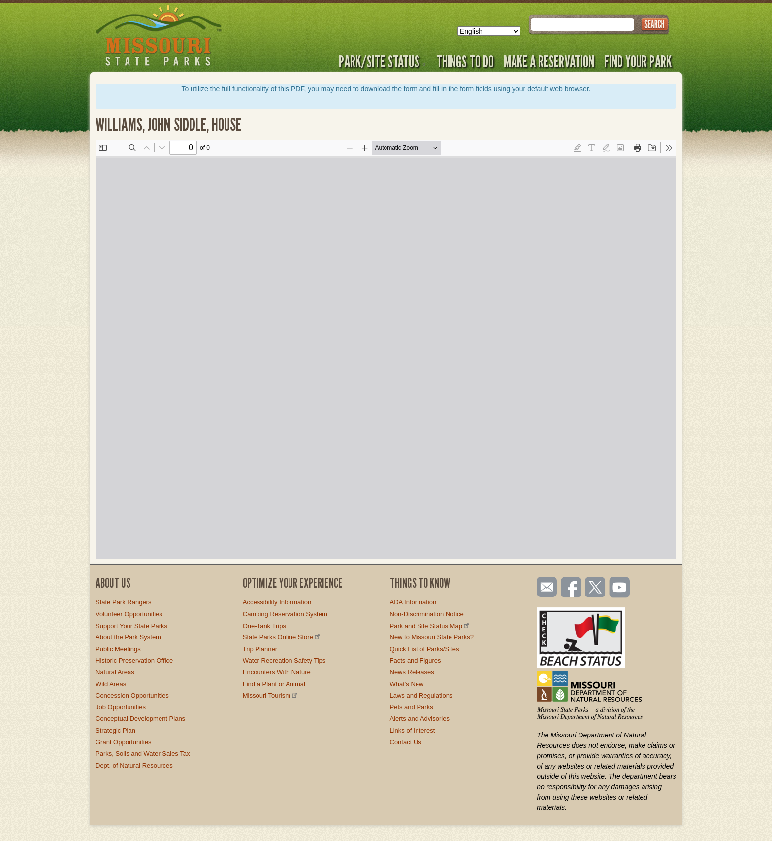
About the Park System (128, 637)
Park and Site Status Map (430, 626)
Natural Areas (115, 672)
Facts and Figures (415, 660)
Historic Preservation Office (134, 660)
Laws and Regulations (421, 695)
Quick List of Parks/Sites (424, 649)
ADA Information (413, 602)
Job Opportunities (121, 707)
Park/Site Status (382, 61)
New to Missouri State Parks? (432, 637)
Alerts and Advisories (420, 718)
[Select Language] (488, 31)
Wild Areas (111, 684)
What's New (407, 684)
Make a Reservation (549, 61)
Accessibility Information (277, 602)
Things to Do (465, 61)
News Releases (412, 672)
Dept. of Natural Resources (134, 765)
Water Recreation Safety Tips (284, 660)
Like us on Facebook (571, 588)
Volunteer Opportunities (129, 614)
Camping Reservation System (285, 614)
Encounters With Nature (277, 672)
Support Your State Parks (131, 626)
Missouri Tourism (271, 695)
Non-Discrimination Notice (427, 614)
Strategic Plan (115, 730)
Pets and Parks (411, 707)
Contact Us (405, 742)
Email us (545, 587)
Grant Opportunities (123, 742)
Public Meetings (118, 649)
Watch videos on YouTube (620, 588)
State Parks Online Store (282, 637)
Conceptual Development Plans (140, 718)
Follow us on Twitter (594, 588)
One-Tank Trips (264, 626)
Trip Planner (260, 649)
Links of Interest (412, 730)
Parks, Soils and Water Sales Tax (143, 753)
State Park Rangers (123, 602)
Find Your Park (638, 61)
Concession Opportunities (132, 695)
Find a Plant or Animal (274, 684)
